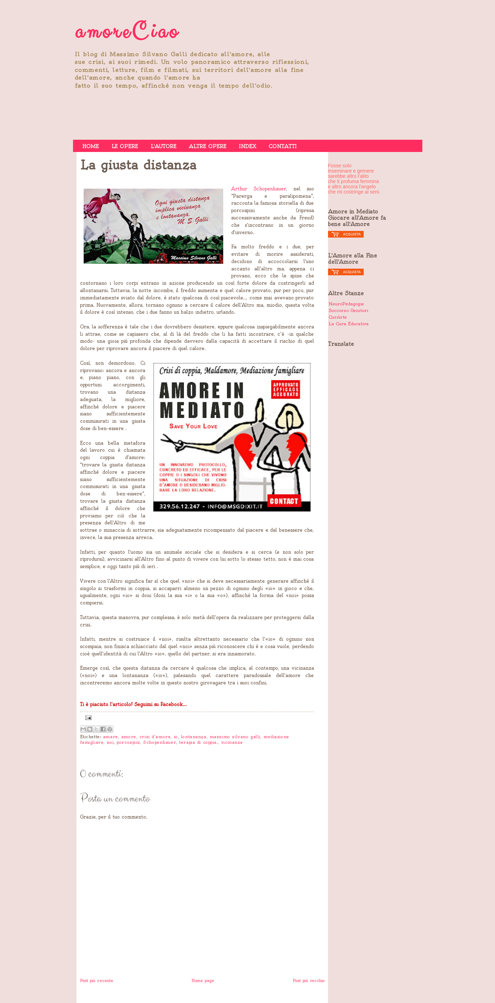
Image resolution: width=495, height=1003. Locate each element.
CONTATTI (283, 146)
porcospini (128, 742)
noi (110, 742)
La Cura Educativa (349, 323)
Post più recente (96, 980)
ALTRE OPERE (207, 146)
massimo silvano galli (235, 736)
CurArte (338, 317)
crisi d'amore (154, 736)
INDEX (247, 146)
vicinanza (232, 742)
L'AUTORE (163, 146)
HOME (90, 146)
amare (110, 736)
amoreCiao (127, 32)
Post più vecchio (309, 980)
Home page (202, 980)
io (176, 736)
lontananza (193, 736)
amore (128, 736)
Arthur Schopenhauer (258, 188)
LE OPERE (124, 146)
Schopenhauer (159, 742)
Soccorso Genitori (348, 310)
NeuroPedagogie (346, 303)
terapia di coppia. (198, 742)
